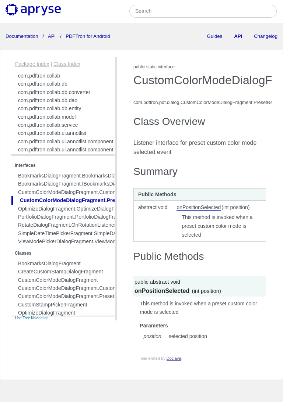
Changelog (265, 36)
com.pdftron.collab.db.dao (47, 100)
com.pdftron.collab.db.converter (54, 92)
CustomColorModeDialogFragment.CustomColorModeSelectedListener (99, 192)
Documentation (22, 36)
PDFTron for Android (87, 36)
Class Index (66, 64)
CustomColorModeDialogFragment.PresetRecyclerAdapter (85, 296)
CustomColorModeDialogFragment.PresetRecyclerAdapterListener (102, 200)
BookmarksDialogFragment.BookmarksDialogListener (79, 176)
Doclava (174, 358)
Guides (214, 36)
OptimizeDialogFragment (46, 313)
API (52, 36)
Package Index (32, 64)
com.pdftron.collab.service (48, 125)
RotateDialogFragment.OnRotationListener (67, 225)
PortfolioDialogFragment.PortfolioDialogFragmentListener (83, 217)
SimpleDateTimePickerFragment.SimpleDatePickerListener (85, 233)
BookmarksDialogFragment (49, 263)
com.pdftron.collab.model (47, 117)
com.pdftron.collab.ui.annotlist (52, 133)
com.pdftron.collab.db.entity (49, 108)
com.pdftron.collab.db (42, 84)
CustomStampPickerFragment (52, 305)
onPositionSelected (199, 207)
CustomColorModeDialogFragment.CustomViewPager (80, 288)
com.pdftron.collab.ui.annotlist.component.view (71, 149)
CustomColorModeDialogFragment (58, 280)
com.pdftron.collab (39, 76)
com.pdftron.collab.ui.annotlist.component (65, 141)
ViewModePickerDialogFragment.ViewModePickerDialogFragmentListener (103, 241)
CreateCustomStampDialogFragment (60, 271)
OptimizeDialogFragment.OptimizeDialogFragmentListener (85, 209)
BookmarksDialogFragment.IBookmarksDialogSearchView (84, 184)
